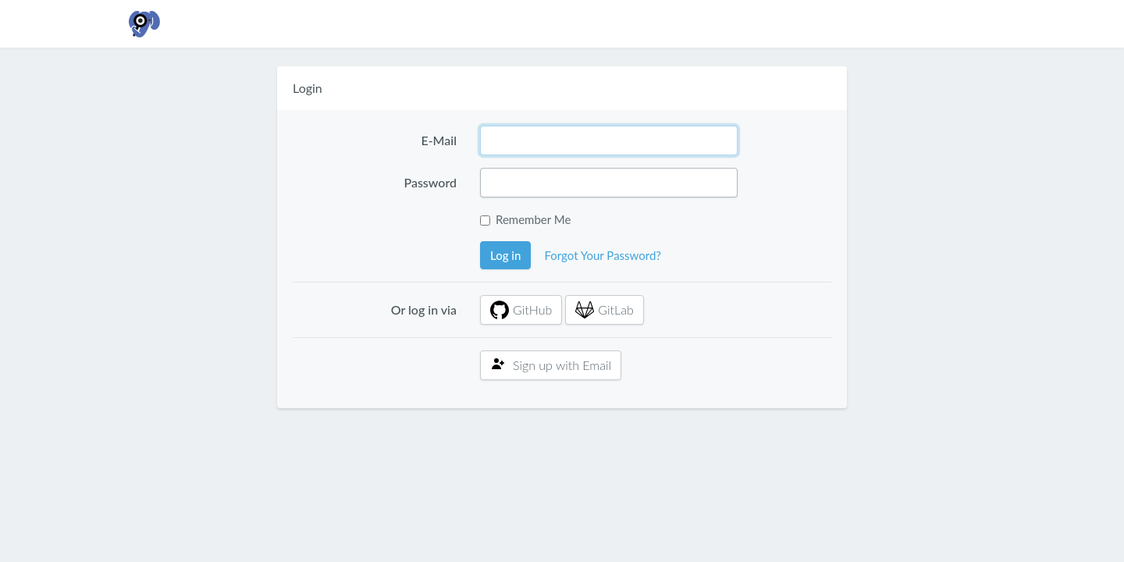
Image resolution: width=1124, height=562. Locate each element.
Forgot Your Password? (602, 255)
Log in (505, 255)
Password (430, 182)
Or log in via (424, 309)
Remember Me (533, 219)
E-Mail (439, 140)
